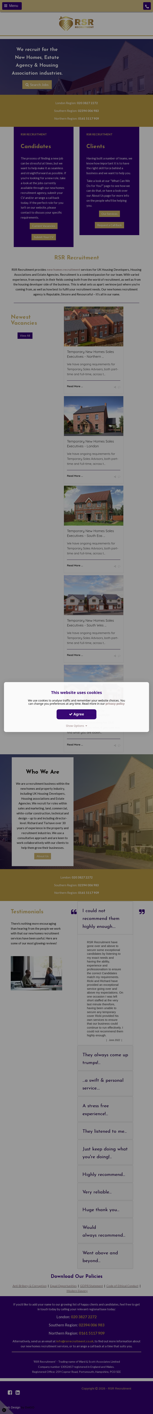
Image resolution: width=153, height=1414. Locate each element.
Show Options (76, 726)
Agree (76, 714)
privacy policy (115, 704)
